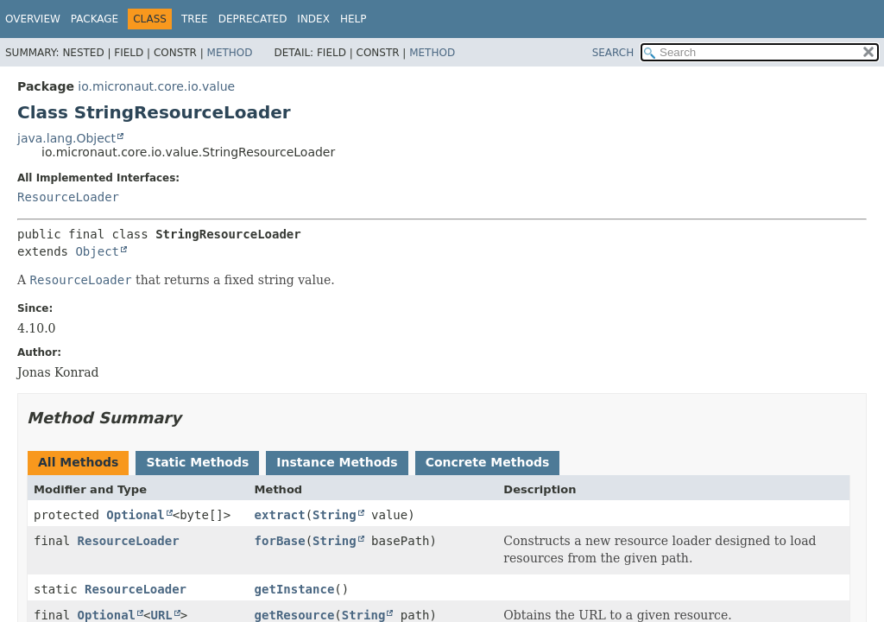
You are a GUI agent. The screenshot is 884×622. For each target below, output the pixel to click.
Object (97, 251)
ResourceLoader (68, 197)
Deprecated (252, 19)
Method (230, 53)
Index (313, 19)
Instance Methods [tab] (336, 462)
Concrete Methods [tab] (488, 462)
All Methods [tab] (78, 462)
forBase (280, 541)
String (335, 515)
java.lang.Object (66, 138)
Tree (194, 19)
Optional (135, 515)
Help (353, 19)
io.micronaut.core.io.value (156, 86)
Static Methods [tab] (197, 462)
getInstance (295, 589)
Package (94, 19)
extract (280, 515)
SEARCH (613, 53)
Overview (32, 19)
